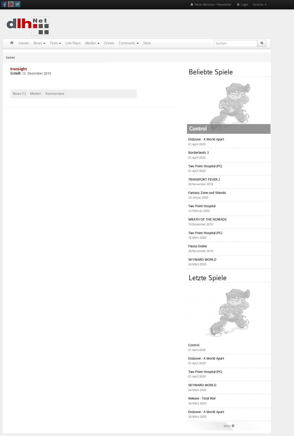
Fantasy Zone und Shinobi (207, 193)
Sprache (259, 4)
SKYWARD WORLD (202, 259)
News (39, 43)
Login (242, 4)
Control (198, 128)
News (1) (19, 94)
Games (24, 43)
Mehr (229, 426)
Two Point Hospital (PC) (205, 166)
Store (147, 43)
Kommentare (54, 94)
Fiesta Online (197, 246)
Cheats (109, 43)
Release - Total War (202, 398)
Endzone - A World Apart (206, 139)
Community (129, 43)
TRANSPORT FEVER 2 (204, 179)
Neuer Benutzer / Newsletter (211, 4)
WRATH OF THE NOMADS (207, 219)
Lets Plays (73, 43)
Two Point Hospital (201, 206)
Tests (55, 43)
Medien (92, 43)
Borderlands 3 (198, 152)
